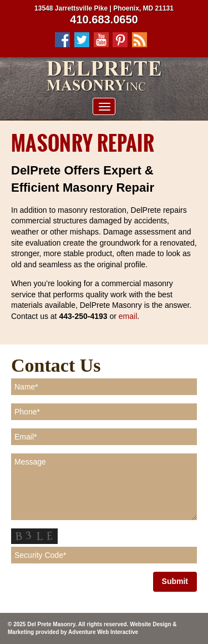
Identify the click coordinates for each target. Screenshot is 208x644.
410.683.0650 (104, 19)
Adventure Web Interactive (103, 632)
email (128, 316)
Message (104, 486)
